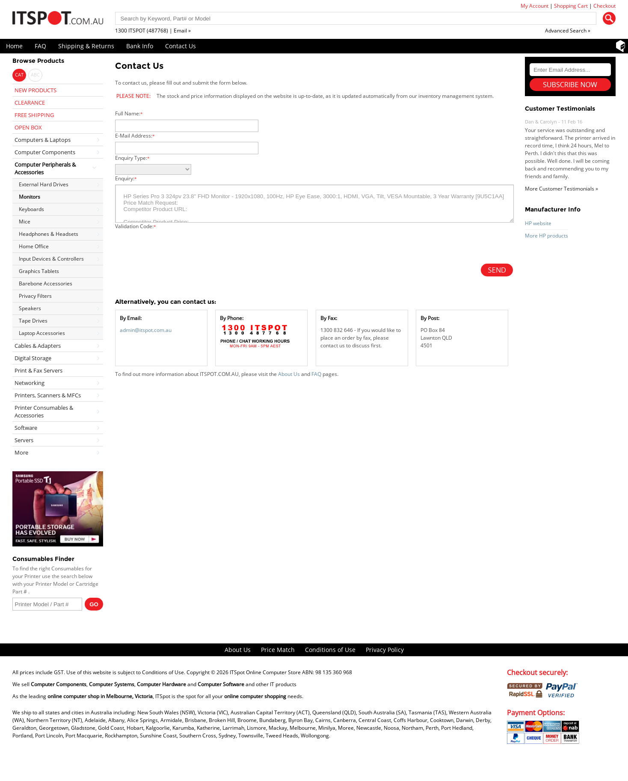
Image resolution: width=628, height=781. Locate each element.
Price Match (278, 650)
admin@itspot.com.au (146, 330)
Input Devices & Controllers (51, 258)
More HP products (546, 235)
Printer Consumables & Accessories (44, 411)
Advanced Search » (567, 30)
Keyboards (31, 209)
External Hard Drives (43, 184)
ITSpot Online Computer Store (265, 672)
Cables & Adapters (38, 345)
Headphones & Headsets (48, 234)
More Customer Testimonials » (561, 188)
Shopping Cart (571, 5)
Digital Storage (33, 358)
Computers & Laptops (43, 140)
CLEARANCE (30, 102)
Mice (24, 221)
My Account (534, 5)
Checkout (604, 5)
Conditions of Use (330, 650)
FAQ (40, 46)
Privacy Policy (385, 650)
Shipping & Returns (86, 46)
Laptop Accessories (42, 333)
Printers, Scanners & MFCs (48, 395)
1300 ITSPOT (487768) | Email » (153, 30)
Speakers (30, 308)
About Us (289, 374)
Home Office (34, 246)
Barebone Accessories (45, 283)
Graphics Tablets (39, 271)
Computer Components (45, 152)
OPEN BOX (28, 127)
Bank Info (139, 46)
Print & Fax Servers (38, 370)
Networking (29, 383)
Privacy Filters (35, 295)
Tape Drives (33, 320)
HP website (538, 223)
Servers (24, 440)
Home (14, 46)
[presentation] (180, 247)
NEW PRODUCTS (35, 90)
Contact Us (180, 46)
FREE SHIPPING (34, 115)
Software (26, 428)
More (21, 452)
